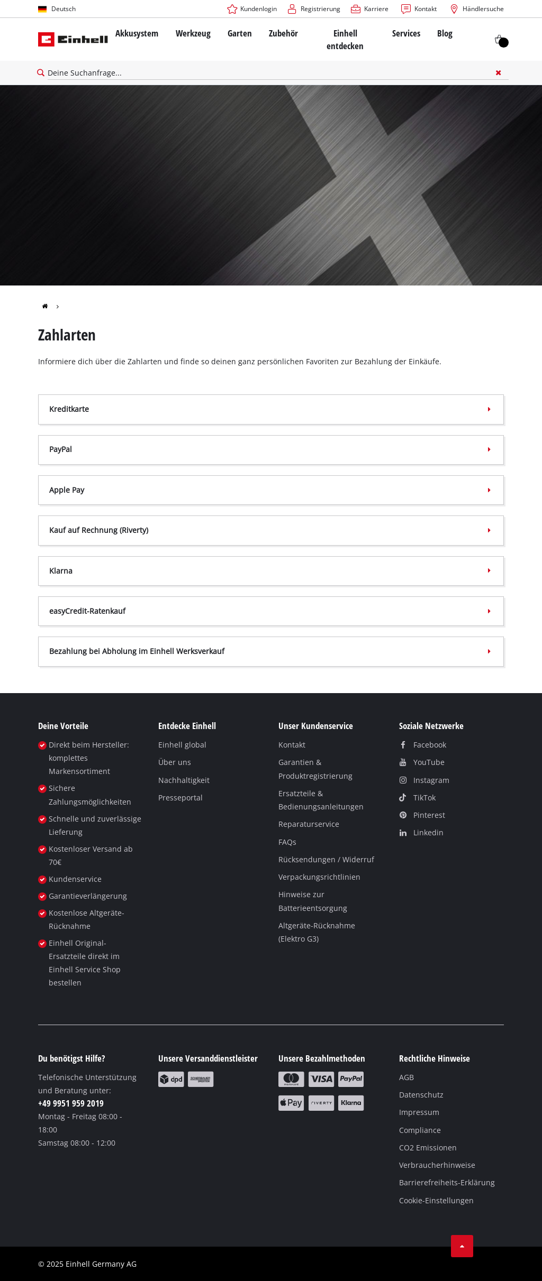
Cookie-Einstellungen (436, 1200)
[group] (52, 305)
